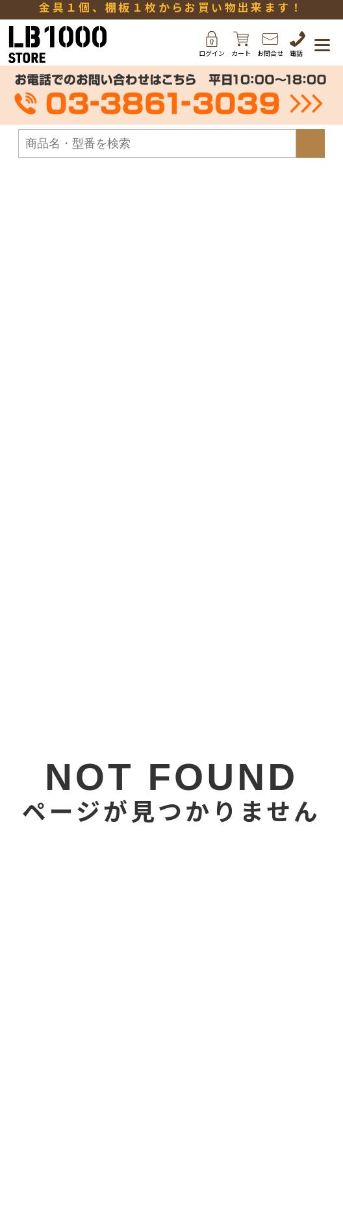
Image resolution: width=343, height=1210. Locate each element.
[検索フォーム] (157, 143)
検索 (310, 143)
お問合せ (270, 44)
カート (241, 44)
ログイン (212, 44)
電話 (297, 44)
